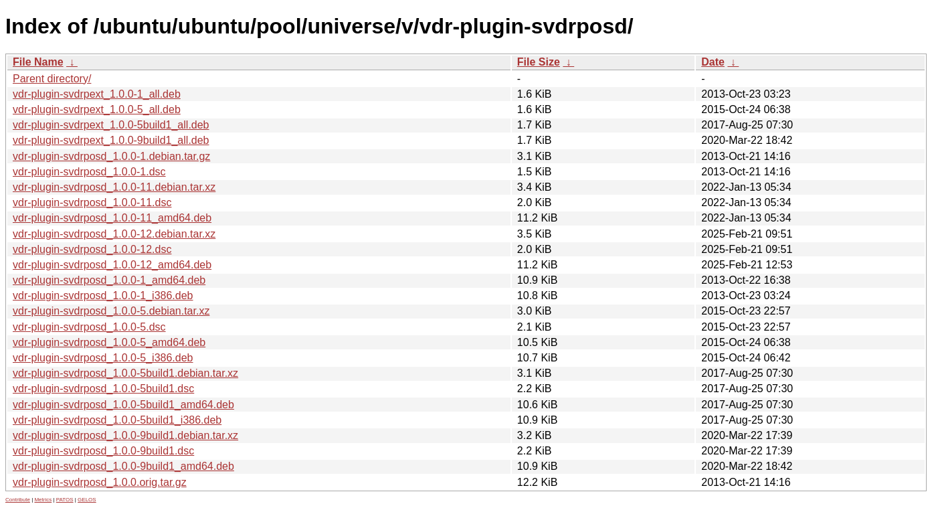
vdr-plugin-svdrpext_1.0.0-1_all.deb (97, 94)
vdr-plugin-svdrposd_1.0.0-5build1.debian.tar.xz (125, 373)
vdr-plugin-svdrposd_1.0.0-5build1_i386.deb (117, 420)
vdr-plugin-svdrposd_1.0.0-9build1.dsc (103, 450)
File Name (38, 62)
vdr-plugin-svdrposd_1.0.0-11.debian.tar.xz (114, 187)
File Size (538, 62)
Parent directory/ (52, 78)
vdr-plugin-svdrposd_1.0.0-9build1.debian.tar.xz (125, 435)
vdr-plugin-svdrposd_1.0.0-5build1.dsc (103, 388)
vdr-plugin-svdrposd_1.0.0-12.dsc (92, 249)
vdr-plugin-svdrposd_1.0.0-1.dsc (89, 171)
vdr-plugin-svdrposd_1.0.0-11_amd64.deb (112, 218)
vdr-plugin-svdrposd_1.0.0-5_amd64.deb (109, 342)
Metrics (43, 500)
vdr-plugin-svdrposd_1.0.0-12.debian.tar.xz (114, 234)
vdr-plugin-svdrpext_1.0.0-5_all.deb (97, 109)
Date (713, 62)
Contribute (17, 500)
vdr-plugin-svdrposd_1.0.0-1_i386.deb (103, 295)
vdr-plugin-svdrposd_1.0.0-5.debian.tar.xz (111, 311)
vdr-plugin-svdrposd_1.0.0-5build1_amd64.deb (123, 404)
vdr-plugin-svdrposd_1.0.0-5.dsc (89, 327)
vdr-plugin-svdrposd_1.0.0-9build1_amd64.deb (123, 466)
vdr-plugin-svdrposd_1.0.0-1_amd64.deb (109, 280)
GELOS (87, 500)
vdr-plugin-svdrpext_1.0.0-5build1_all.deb (111, 125)
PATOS (65, 500)
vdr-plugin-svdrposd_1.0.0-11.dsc (92, 202)
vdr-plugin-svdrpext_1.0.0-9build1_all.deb (111, 140)
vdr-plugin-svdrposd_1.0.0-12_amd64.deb (112, 264)
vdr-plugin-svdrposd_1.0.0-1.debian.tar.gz (111, 156)
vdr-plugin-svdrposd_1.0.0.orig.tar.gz (100, 482)
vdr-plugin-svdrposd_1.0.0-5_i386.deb (103, 357)
